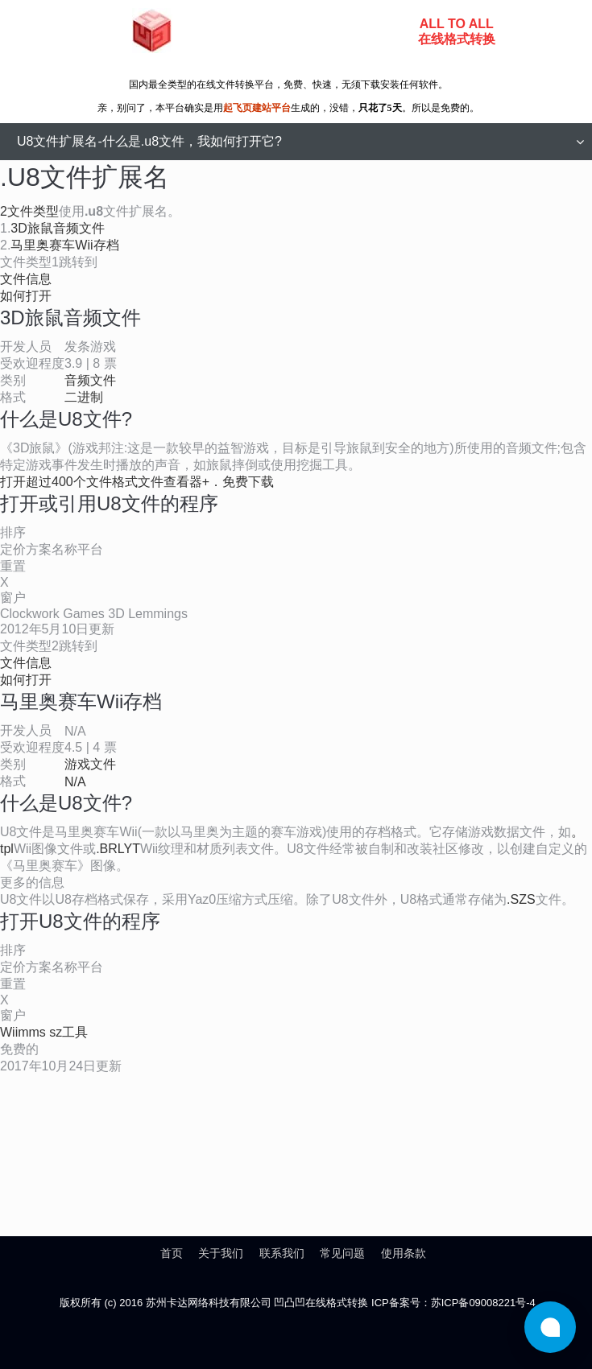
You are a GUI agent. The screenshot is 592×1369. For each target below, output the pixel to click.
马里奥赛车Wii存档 (64, 245)
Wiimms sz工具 (44, 1032)
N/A (75, 782)
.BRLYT (118, 849)
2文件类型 (29, 211)
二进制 (83, 397)
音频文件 (90, 380)
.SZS (521, 899)
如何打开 (26, 296)
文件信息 (26, 279)
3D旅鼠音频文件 (57, 228)
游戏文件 (90, 764)
